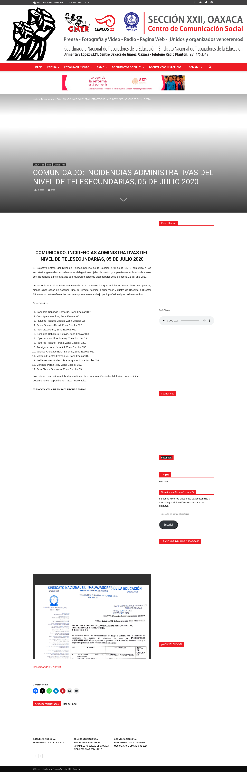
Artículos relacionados (47, 704)
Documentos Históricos (166, 67)
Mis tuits (163, 480)
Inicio (39, 67)
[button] (210, 67)
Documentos (39, 165)
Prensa (53, 67)
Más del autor (70, 704)
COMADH (195, 67)
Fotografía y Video (78, 67)
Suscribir (168, 523)
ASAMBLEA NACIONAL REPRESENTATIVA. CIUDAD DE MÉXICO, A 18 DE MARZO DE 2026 (130, 742)
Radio (102, 67)
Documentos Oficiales (128, 67)
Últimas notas (59, 165)
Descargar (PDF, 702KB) (47, 666)
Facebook (166, 456)
